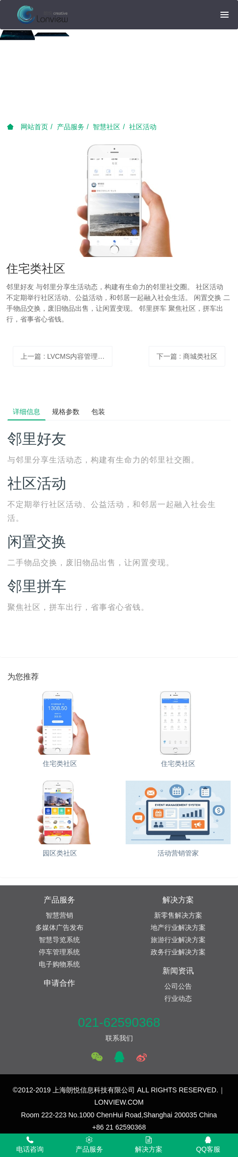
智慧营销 (59, 915)
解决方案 (178, 900)
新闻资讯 (178, 971)
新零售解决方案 (178, 915)
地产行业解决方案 (178, 927)
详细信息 (26, 412)
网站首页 (27, 127)
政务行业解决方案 (178, 952)
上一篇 (66, 356)
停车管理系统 (59, 952)
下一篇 (187, 356)
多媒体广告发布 (59, 927)
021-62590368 (119, 1022)
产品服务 (70, 127)
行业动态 (178, 998)
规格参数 (65, 412)
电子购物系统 (59, 964)
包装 (98, 412)
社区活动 (143, 127)
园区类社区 (60, 853)
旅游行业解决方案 (178, 940)
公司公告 (178, 986)
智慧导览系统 (59, 940)
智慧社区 (106, 127)
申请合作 (59, 983)
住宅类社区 (60, 763)
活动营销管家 (178, 853)
